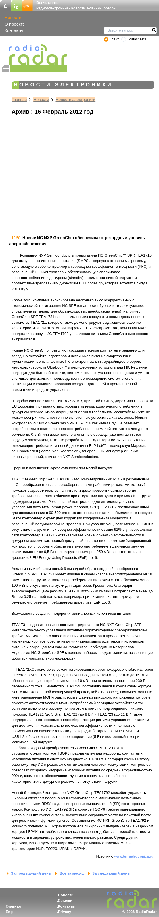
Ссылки (65, 900)
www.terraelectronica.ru (133, 856)
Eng (9, 912)
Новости (13, 17)
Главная (19, 99)
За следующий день (111, 873)
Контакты (14, 30)
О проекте (15, 24)
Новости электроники (76, 99)
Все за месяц (72, 873)
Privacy (64, 912)
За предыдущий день (31, 873)
